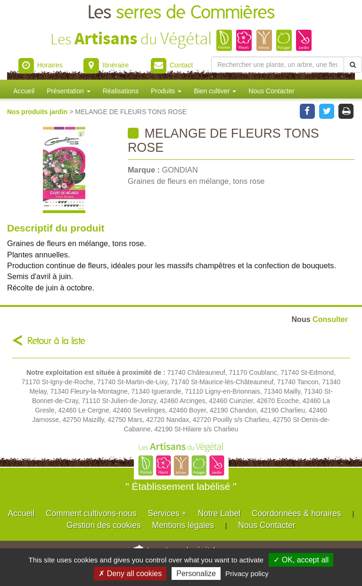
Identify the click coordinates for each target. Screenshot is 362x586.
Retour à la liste (56, 341)
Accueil (23, 91)
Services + (167, 513)
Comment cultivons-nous (91, 513)
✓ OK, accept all (301, 560)
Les (181, 13)
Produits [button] (166, 91)
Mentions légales (183, 525)
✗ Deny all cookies (130, 573)
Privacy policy (247, 573)
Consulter (320, 319)
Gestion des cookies (103, 525)
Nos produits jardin (38, 112)
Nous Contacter (271, 91)
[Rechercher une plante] (277, 65)
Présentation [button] (68, 91)
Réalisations (121, 91)
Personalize (196, 573)
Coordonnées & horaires (296, 513)
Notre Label (219, 513)
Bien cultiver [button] (215, 91)
